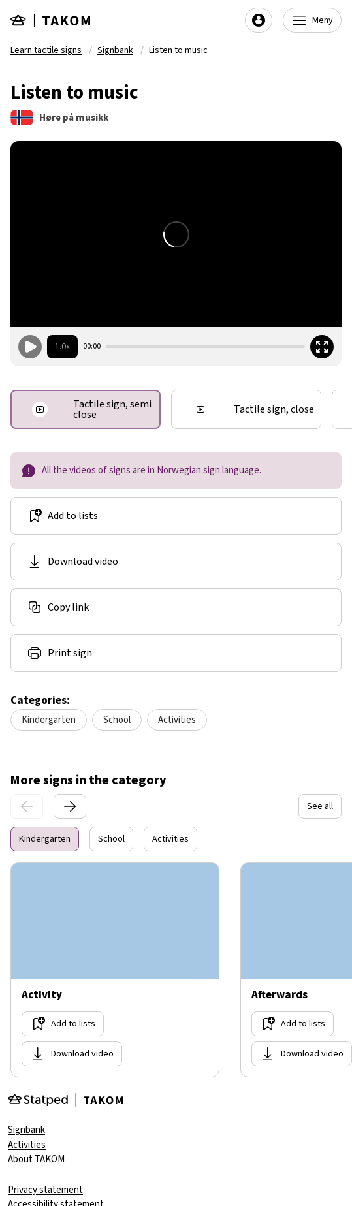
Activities (177, 720)
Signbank (115, 50)
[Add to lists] (176, 516)
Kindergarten (49, 720)
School (117, 720)
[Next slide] (70, 806)
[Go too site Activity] (114, 969)
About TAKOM (36, 1159)
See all (320, 806)
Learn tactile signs (46, 50)
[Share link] (176, 607)
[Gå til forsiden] (51, 20)
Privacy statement (45, 1190)
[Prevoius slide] (26, 806)
